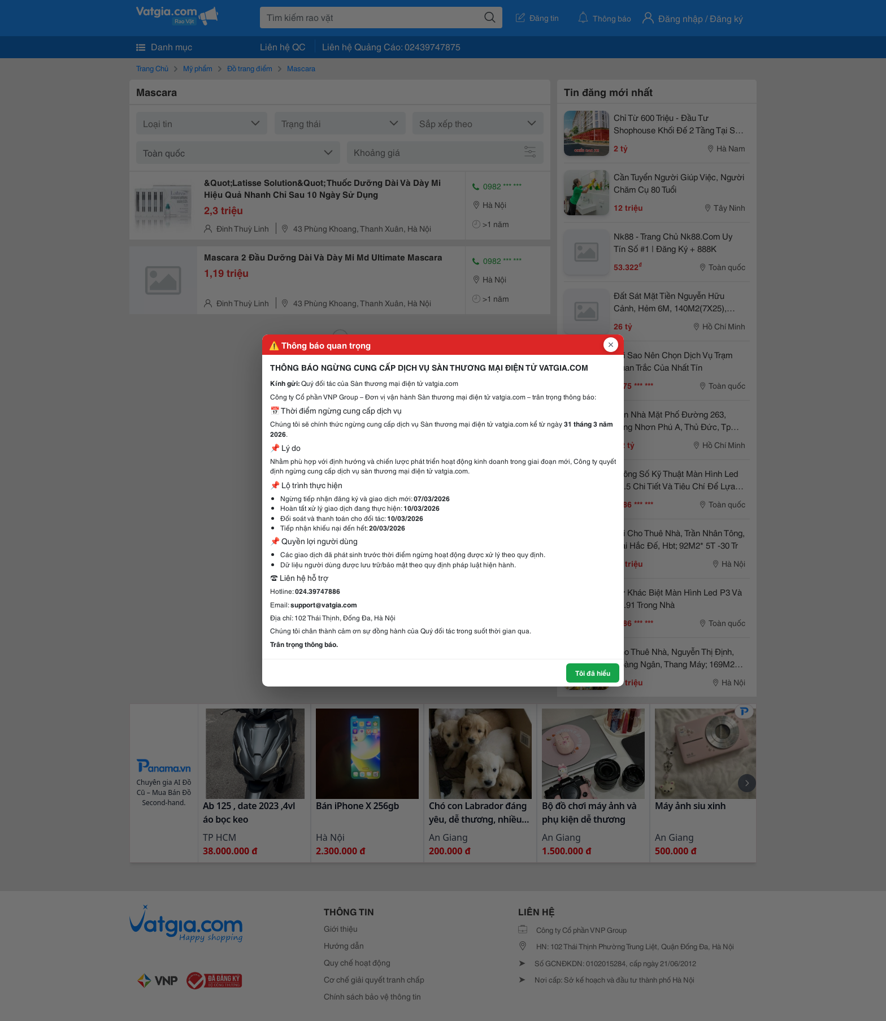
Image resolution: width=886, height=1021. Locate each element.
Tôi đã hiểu (592, 672)
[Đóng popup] (610, 344)
